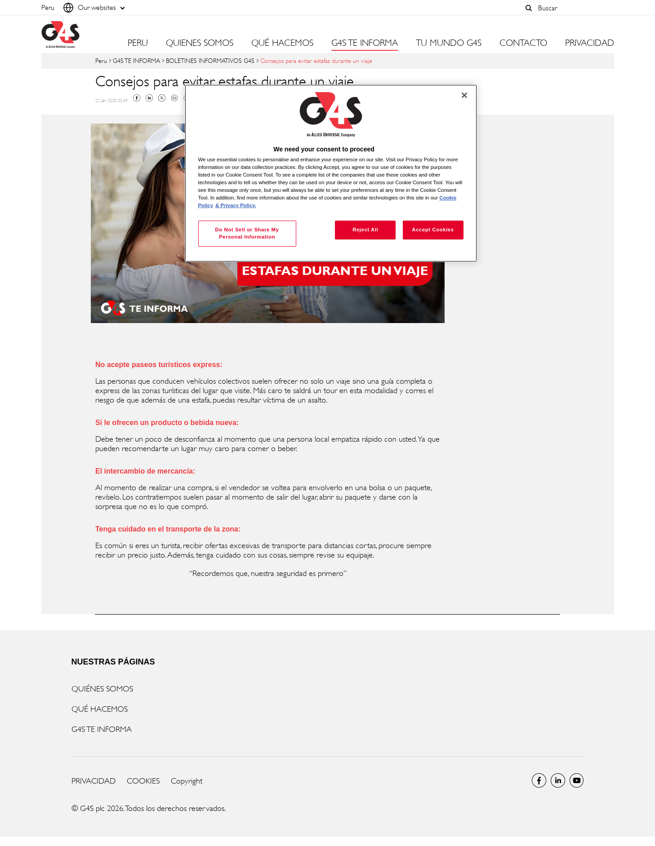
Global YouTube (577, 780)
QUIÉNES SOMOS (102, 688)
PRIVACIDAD (589, 43)
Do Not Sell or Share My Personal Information (247, 233)
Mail (174, 98)
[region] (331, 173)
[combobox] (574, 7)
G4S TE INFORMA (136, 60)
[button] (529, 8)
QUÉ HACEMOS (99, 708)
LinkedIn (558, 780)
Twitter (161, 98)
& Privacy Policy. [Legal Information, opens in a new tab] (235, 205)
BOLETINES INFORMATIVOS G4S (210, 60)
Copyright (186, 780)
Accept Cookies (433, 229)
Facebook (136, 98)
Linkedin (149, 98)
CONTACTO (523, 43)
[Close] (464, 95)
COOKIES (143, 780)
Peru (101, 60)
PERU (138, 43)
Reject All (365, 229)
